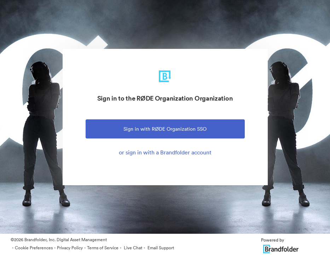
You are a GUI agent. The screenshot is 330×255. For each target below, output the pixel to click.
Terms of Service (102, 248)
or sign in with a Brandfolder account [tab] (165, 152)
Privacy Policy (70, 248)
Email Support (160, 248)
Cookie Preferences (34, 248)
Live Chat (132, 248)
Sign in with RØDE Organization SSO (165, 129)
